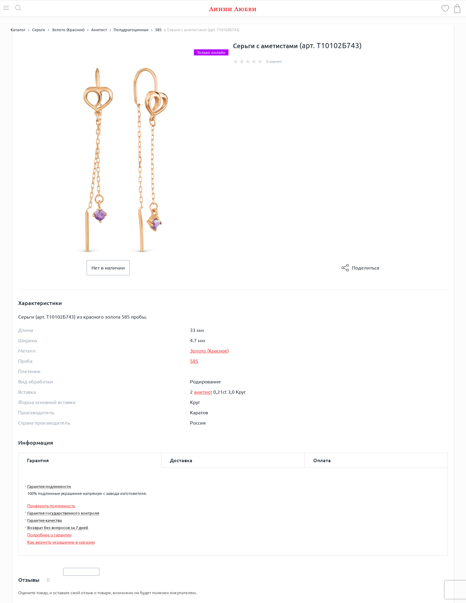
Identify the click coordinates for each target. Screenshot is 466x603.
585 (194, 361)
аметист (203, 392)
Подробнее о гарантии (49, 534)
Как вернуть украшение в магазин (61, 542)
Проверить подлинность (51, 505)
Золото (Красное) (209, 350)
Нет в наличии (108, 267)
